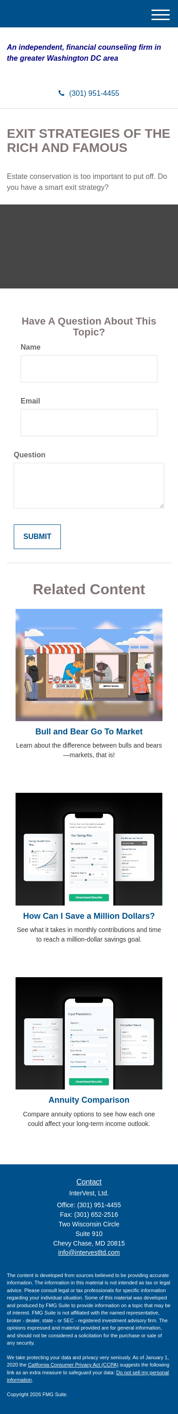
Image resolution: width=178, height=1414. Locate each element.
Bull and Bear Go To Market (89, 731)
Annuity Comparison (89, 1100)
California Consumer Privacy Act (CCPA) (73, 1364)
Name (31, 347)
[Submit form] (37, 537)
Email (30, 401)
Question (29, 455)
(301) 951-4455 (89, 93)
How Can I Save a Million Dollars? (89, 916)
